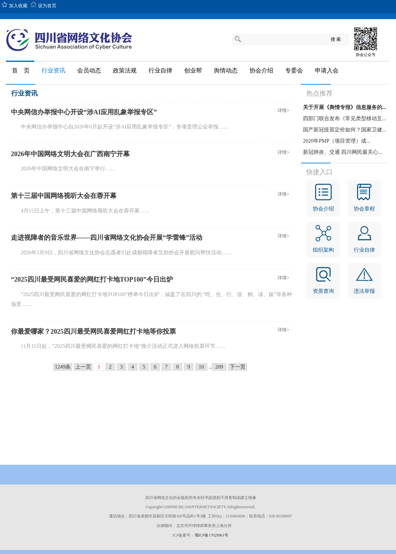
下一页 (238, 367)
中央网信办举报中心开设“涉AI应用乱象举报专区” (84, 112)
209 (219, 367)
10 (201, 367)
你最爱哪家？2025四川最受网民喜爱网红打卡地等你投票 (93, 331)
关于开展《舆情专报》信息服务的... (344, 107)
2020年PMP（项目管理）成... (336, 141)
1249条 (63, 367)
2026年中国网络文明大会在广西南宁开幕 (70, 153)
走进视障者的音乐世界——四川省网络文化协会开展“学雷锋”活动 (106, 237)
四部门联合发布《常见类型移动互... (344, 118)
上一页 (83, 367)
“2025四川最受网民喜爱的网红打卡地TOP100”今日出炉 (92, 279)
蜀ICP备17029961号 (212, 535)
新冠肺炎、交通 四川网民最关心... (342, 152)
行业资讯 (24, 93)
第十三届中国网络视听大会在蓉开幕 (63, 195)
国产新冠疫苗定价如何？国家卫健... (344, 129)
